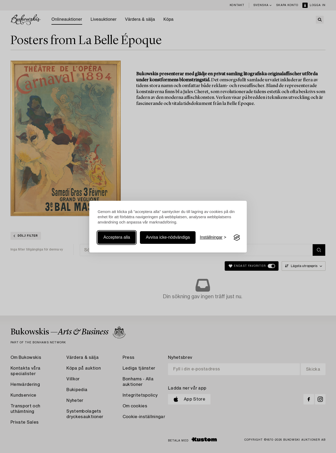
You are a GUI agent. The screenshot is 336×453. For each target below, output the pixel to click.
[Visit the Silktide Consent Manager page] (236, 237)
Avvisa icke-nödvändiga (168, 237)
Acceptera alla (116, 237)
